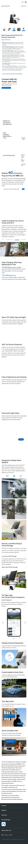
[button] (3, 239)
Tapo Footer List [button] (6, 830)
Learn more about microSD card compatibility (12, 73)
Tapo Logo (14, 2)
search (22, 2)
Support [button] (3, 810)
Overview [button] (23, 6)
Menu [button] (2, 2)
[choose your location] (26, 2)
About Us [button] (4, 815)
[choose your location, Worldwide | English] (14, 835)
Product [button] (3, 805)
